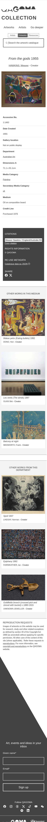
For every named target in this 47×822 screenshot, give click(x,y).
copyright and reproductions (14, 646)
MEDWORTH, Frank (12, 445)
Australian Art (9, 157)
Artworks (9, 27)
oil (4, 191)
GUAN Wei (8, 401)
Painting (6, 179)
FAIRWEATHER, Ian (12, 565)
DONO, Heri (8, 342)
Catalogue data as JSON (16, 264)
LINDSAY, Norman (11, 520)
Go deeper (37, 27)
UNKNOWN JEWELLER (13, 609)
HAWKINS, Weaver (19, 65)
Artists (22, 27)
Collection (19, 18)
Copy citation (11, 243)
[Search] (23, 42)
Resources (33, 35)
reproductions (9, 643)
